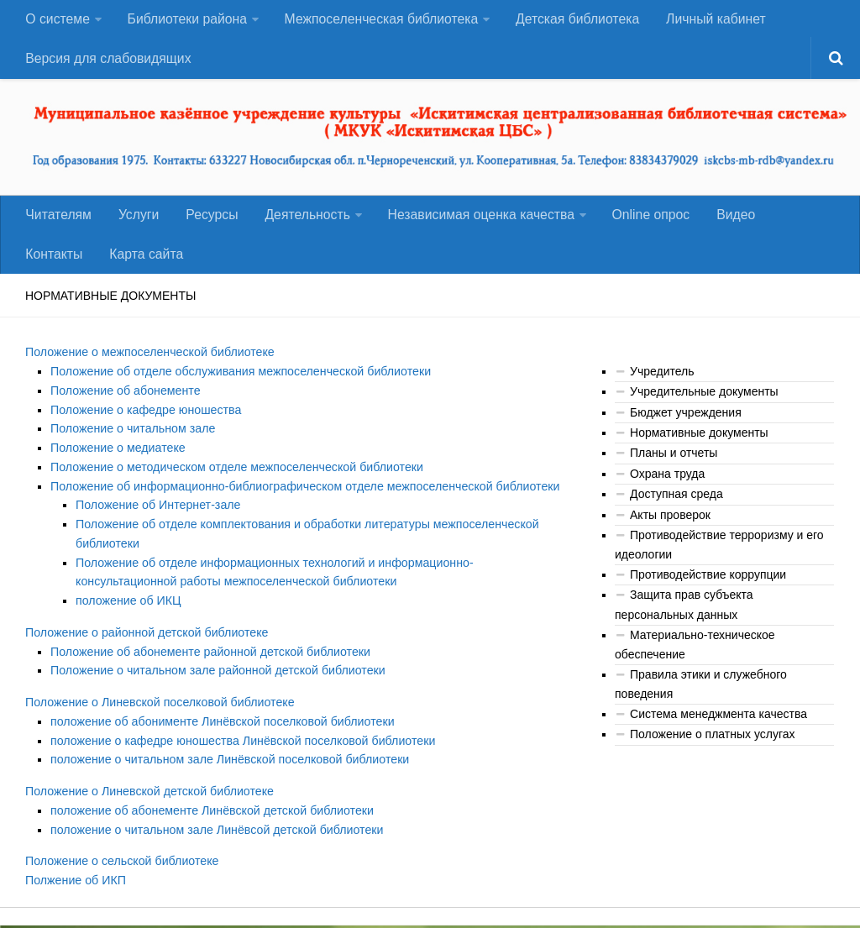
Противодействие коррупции (708, 584)
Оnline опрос (642, 221)
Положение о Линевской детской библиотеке (147, 795)
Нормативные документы (699, 442)
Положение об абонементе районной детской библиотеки (207, 657)
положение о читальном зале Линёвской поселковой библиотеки (227, 764)
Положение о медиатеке (116, 457)
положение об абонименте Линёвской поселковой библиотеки (219, 726)
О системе (57, 20)
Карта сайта (61, 263)
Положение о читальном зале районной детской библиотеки (215, 676)
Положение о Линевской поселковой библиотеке (158, 707)
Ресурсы (206, 221)
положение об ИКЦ (128, 607)
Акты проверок (670, 525)
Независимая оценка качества (473, 221)
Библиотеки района (186, 20)
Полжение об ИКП (74, 883)
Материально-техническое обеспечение (695, 653)
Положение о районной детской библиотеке (145, 638)
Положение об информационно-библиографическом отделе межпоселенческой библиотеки (301, 494)
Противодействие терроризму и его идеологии (719, 554)
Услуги (135, 221)
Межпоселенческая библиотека (379, 20)
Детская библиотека (575, 20)
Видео (725, 221)
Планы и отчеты (673, 463)
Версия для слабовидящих (108, 62)
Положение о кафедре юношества (144, 419)
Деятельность (299, 221)
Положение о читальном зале (131, 437)
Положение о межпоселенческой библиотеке (147, 363)
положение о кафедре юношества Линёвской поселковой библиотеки (239, 745)
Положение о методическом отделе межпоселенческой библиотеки (233, 475)
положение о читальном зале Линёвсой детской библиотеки (214, 833)
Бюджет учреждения (686, 422)
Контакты (797, 221)
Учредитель (662, 381)
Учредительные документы (704, 402)
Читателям (58, 221)
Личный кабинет (713, 20)
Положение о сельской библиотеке (120, 864)
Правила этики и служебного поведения (701, 693)
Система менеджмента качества (718, 723)
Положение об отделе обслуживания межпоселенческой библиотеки (237, 381)
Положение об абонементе (124, 400)
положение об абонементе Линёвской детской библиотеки (209, 814)
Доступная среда (676, 504)
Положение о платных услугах (712, 743)
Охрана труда (667, 483)
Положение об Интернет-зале (157, 513)
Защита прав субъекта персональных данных (684, 615)
